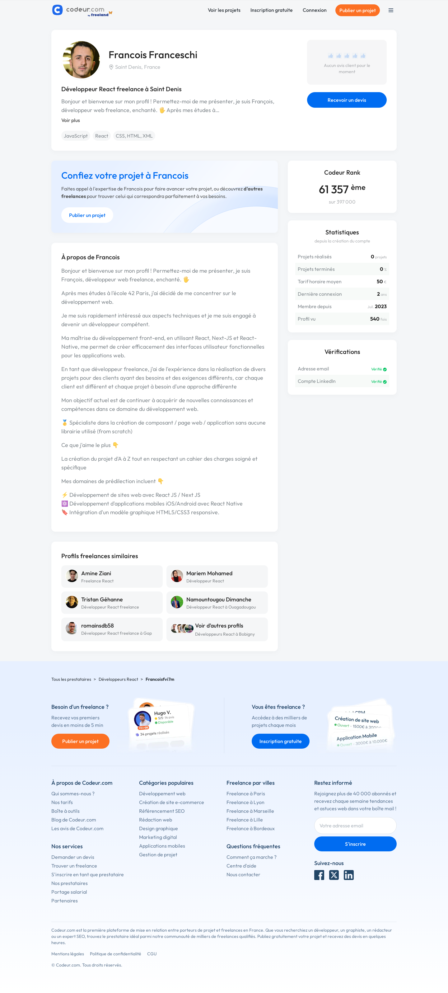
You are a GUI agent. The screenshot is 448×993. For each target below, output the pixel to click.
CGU (152, 954)
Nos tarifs (62, 802)
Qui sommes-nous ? (73, 793)
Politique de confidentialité (115, 954)
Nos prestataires (69, 883)
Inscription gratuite (271, 10)
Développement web (162, 793)
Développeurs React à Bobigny (225, 634)
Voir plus (70, 120)
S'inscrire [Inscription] (355, 844)
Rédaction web (155, 820)
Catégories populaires (166, 782)
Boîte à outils (65, 811)
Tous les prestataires (71, 679)
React (101, 136)
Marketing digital (158, 837)
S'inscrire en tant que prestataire (87, 874)
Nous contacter (243, 874)
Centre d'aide (241, 866)
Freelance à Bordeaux (250, 828)
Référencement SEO (162, 811)
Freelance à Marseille (250, 811)
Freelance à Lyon (245, 802)
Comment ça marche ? (251, 857)
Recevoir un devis (347, 100)
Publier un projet (357, 10)
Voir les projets (224, 10)
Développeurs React (118, 679)
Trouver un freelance (74, 866)
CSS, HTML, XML (134, 136)
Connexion (315, 10)
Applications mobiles (162, 846)
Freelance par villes (250, 782)
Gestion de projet (158, 854)
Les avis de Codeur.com (77, 828)
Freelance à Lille (244, 820)
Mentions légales (67, 954)
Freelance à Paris (245, 793)
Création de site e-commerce (171, 802)
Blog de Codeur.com (73, 820)
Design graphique (158, 828)
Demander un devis (72, 857)
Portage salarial (69, 892)
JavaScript (76, 136)
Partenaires (64, 900)
